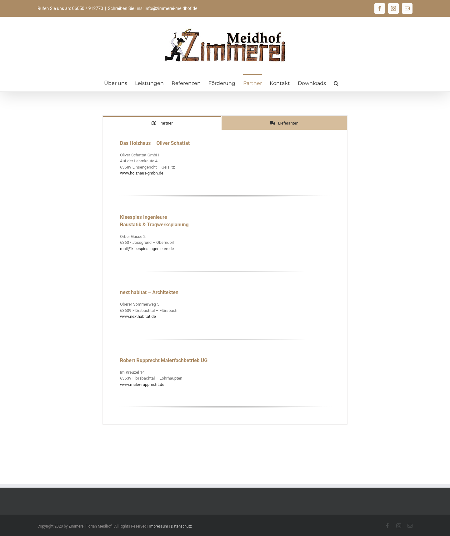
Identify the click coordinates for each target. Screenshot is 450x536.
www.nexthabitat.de (138, 316)
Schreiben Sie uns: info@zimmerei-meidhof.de (152, 8)
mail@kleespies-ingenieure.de (147, 248)
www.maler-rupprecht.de (142, 384)
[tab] (162, 123)
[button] (336, 82)
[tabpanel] (225, 277)
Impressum (158, 526)
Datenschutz (181, 526)
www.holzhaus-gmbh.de (141, 173)
